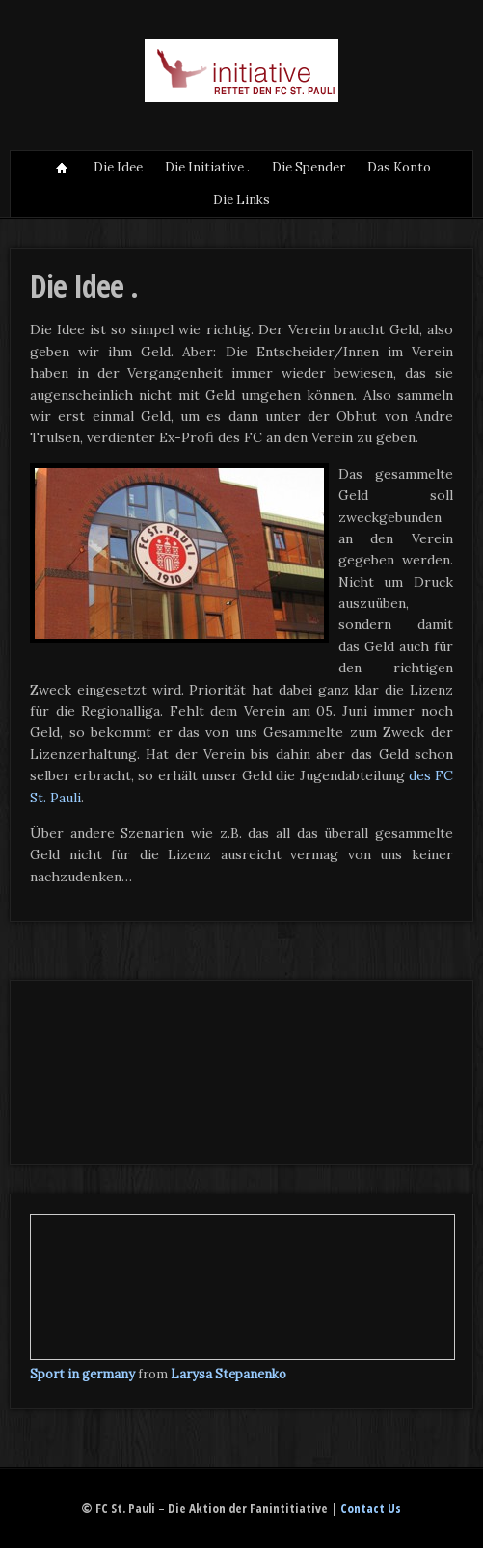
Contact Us (370, 1508)
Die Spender (308, 167)
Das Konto (399, 167)
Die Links (241, 200)
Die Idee (118, 167)
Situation (61, 167)
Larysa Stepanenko (228, 1374)
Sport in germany (82, 1374)
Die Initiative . (207, 167)
